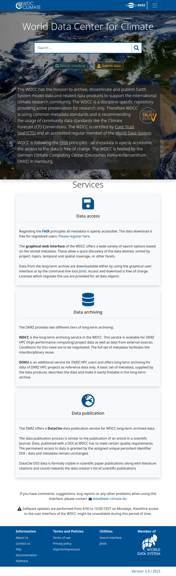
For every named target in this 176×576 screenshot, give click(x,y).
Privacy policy (62, 543)
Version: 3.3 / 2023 (146, 571)
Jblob (103, 543)
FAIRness (22, 561)
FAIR (64, 142)
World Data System (133, 133)
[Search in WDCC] (83, 48)
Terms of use (62, 538)
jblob (83, 271)
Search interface (70, 65)
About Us (22, 538)
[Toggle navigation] (155, 5)
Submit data (109, 65)
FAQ (18, 549)
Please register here (74, 236)
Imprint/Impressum (66, 549)
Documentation (26, 555)
